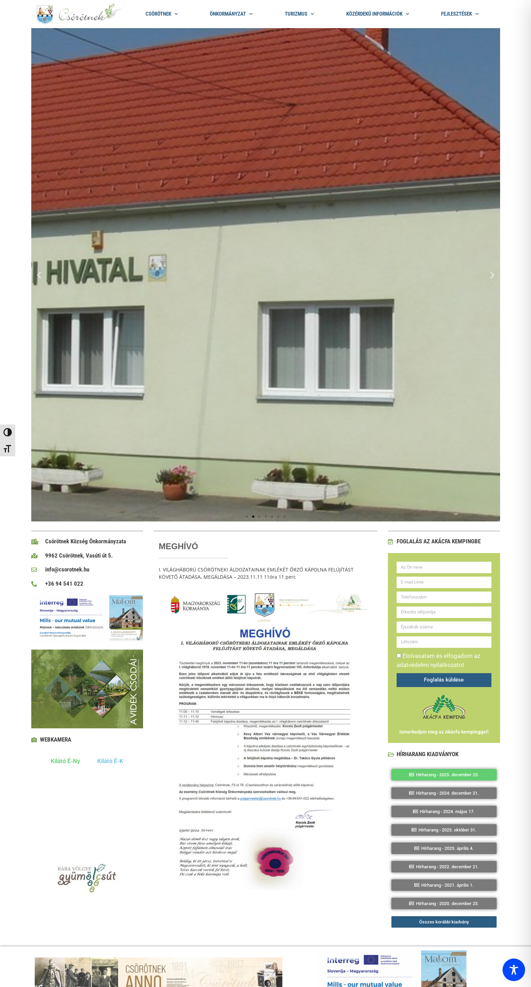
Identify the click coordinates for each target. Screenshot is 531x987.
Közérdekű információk (377, 14)
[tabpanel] (87, 810)
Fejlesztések (460, 14)
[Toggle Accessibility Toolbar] (514, 970)
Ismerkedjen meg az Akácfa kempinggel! (444, 732)
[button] (39, 274)
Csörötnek (162, 14)
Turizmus (299, 14)
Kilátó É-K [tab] (110, 761)
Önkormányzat (231, 14)
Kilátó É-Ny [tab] (65, 761)
